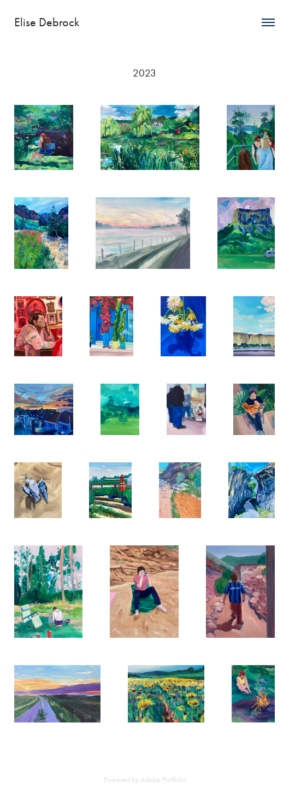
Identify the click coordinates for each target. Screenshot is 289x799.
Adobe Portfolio (163, 779)
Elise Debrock (46, 22)
